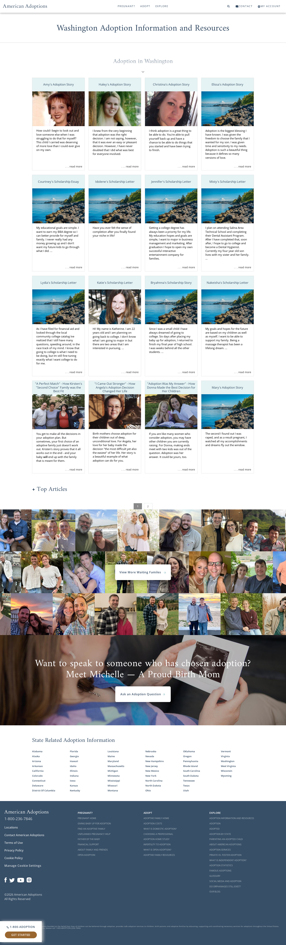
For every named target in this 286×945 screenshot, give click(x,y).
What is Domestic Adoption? (160, 828)
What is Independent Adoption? (227, 860)
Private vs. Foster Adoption (225, 855)
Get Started (20, 935)
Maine (111, 756)
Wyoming (226, 775)
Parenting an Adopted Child (226, 839)
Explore (161, 6)
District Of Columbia (43, 790)
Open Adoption (86, 855)
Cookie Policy (13, 858)
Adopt (145, 6)
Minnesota (114, 775)
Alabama (37, 751)
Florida (74, 751)
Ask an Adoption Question (143, 694)
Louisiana (113, 751)
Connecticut (38, 780)
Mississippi (114, 780)
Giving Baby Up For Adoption (94, 823)
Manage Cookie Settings (22, 866)
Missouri (112, 785)
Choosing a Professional (158, 834)
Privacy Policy (14, 850)
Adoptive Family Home (156, 818)
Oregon (187, 756)
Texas (186, 785)
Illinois (74, 770)
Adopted (214, 828)
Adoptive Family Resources (159, 855)
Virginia (225, 756)
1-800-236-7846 (18, 818)
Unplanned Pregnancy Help (94, 834)
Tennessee (189, 780)
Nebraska (150, 751)
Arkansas (37, 766)
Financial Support (88, 844)
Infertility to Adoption (157, 844)
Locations (11, 827)
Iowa (73, 780)
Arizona (36, 761)
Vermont (226, 751)
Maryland (113, 761)
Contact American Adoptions (24, 835)
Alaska (36, 756)
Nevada (149, 756)
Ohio (148, 790)
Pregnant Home (87, 818)
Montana (113, 790)
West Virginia (228, 766)
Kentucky (75, 790)
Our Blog (214, 891)
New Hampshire (154, 761)
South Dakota (191, 775)
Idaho (73, 766)
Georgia (74, 756)
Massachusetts (116, 766)
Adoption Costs (153, 823)
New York (150, 775)
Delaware (37, 785)
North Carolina (154, 780)
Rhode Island (190, 766)
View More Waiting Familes (143, 572)
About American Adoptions (225, 844)
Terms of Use (13, 843)
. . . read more (73, 166)
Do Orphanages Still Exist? (225, 886)
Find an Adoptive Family (91, 828)
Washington (227, 761)
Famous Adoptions (220, 870)
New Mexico (152, 770)
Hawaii (74, 761)
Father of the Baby (89, 839)
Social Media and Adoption (225, 881)
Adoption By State (220, 834)
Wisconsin (226, 770)
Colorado (37, 775)
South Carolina (191, 770)
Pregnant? (126, 6)
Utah (186, 790)
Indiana (74, 775)
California (38, 770)
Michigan (113, 770)
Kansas (74, 785)
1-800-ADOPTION (21, 927)
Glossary (214, 875)
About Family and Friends (93, 849)
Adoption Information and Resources (231, 818)
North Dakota (153, 785)
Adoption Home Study (156, 839)
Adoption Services (220, 849)
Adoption (215, 823)
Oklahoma (189, 751)
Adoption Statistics (221, 865)
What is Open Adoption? (157, 849)
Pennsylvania (190, 761)
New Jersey (151, 766)
